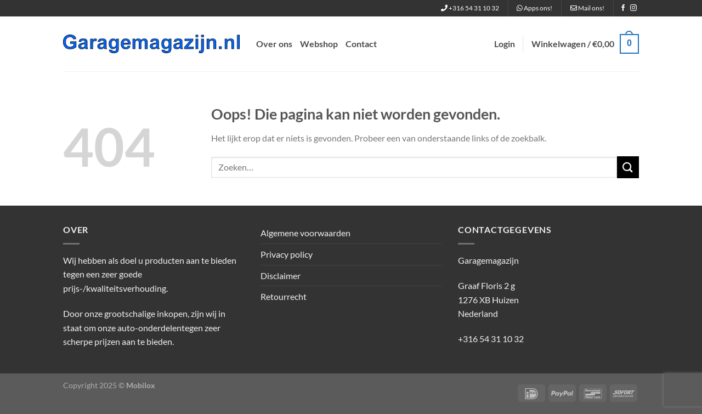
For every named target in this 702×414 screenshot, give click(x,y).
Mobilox (140, 385)
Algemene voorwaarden (305, 233)
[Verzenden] (628, 167)
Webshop (319, 43)
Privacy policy (287, 254)
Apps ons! (534, 8)
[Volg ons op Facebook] (623, 8)
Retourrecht (284, 296)
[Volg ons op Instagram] (633, 8)
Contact (361, 43)
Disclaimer (281, 275)
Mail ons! (587, 8)
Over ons (274, 43)
